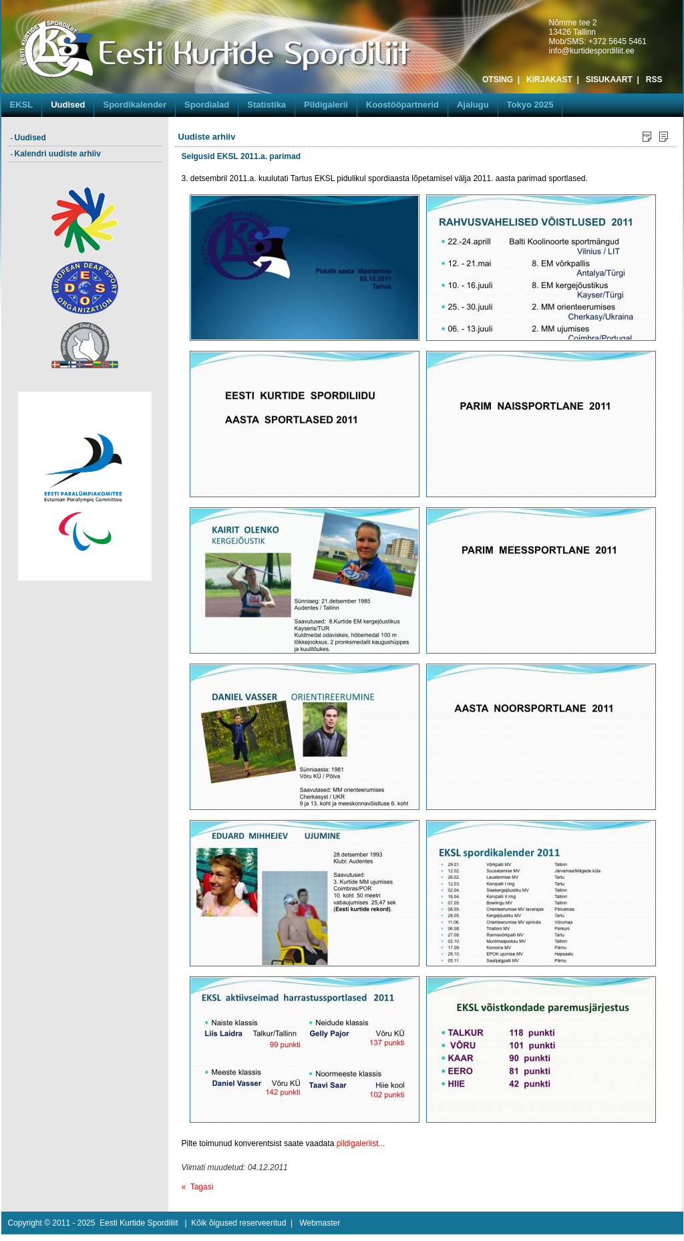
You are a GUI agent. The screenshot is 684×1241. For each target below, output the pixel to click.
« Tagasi (198, 1187)
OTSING (497, 79)
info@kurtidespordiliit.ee (592, 50)
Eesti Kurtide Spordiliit (139, 1223)
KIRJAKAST (549, 79)
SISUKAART (609, 79)
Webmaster (319, 1223)
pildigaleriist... (361, 1143)
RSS (654, 79)
